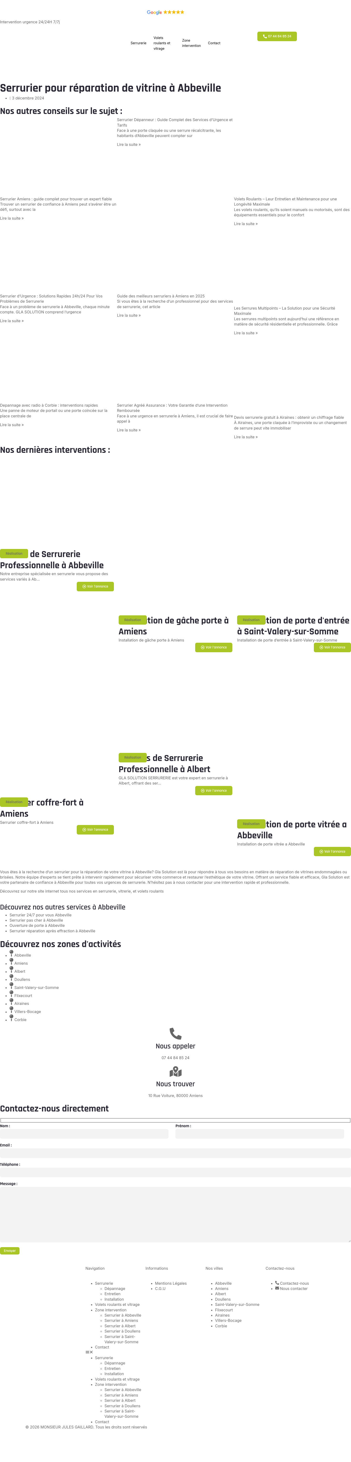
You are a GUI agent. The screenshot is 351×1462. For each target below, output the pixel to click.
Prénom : (183, 1126)
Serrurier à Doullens (122, 1334)
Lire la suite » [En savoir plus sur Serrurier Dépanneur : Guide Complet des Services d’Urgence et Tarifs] (129, 144)
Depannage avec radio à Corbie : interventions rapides (49, 405)
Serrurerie (138, 43)
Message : (8, 1184)
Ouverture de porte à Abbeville (37, 926)
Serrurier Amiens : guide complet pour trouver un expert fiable (56, 199)
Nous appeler (175, 1047)
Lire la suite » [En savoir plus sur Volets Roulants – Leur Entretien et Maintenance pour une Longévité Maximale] (246, 223)
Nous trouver (175, 1084)
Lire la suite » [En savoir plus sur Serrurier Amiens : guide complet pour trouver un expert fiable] (12, 218)
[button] (14, 553)
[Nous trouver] (176, 1072)
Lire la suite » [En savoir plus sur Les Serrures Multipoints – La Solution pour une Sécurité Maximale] (246, 333)
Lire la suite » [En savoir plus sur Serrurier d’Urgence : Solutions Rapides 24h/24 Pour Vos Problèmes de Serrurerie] (12, 320)
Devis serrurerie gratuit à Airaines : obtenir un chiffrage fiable (289, 417)
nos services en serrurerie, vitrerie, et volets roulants (116, 891)
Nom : (5, 1126)
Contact (214, 43)
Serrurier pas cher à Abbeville (36, 920)
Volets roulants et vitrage (162, 43)
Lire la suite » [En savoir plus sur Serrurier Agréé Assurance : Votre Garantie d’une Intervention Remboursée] (129, 430)
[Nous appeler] (176, 1034)
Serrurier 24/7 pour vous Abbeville (40, 915)
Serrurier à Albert (120, 1329)
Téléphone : (10, 1165)
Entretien (113, 1296)
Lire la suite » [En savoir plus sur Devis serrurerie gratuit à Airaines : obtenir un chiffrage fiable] (246, 437)
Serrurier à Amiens (121, 1323)
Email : (6, 1145)
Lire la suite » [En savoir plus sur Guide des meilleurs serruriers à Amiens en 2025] (129, 315)
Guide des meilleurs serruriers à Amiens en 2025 (161, 296)
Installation (114, 1302)
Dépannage (115, 1291)
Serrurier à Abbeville (123, 1318)
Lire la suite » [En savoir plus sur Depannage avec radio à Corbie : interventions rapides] (12, 424)
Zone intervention (191, 43)
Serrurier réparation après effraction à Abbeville (52, 931)
